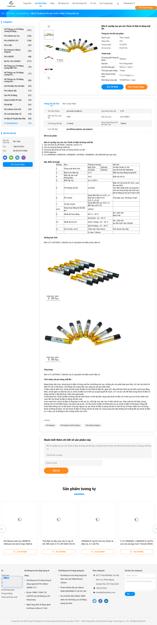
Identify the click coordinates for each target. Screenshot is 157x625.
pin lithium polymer (93, 425)
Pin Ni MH (17, 104)
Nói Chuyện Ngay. (146, 8)
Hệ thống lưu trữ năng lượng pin (71, 571)
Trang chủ (5, 575)
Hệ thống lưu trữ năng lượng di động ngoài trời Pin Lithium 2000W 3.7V (39, 584)
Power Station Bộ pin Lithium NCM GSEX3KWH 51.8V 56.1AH (73, 589)
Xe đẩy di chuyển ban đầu (17, 118)
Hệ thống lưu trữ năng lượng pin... (17, 74)
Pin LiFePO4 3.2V (17, 40)
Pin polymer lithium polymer (17, 51)
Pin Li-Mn (17, 45)
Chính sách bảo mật (9, 597)
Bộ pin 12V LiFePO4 (17, 61)
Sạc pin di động (17, 95)
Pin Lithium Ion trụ (17, 36)
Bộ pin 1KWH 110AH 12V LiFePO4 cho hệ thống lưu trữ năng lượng (38, 596)
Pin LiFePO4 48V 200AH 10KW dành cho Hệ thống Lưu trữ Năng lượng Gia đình (73, 599)
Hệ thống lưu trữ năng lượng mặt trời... (17, 67)
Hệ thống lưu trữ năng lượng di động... (17, 30)
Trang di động (6, 593)
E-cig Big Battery (17, 123)
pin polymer (50, 425)
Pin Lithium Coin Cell (17, 109)
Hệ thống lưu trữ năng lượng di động (36, 573)
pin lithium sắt (17, 90)
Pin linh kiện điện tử (17, 114)
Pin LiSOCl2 (17, 56)
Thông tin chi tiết (51, 104)
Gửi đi (56, 470)
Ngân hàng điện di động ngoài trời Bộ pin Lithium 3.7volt (39, 606)
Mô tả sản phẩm (69, 104)
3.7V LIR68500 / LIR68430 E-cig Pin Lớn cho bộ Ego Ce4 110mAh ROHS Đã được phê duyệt (136, 544)
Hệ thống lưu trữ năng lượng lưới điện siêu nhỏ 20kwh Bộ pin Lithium (73, 579)
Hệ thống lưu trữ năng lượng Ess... (17, 80)
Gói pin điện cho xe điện (17, 86)
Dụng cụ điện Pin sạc (17, 100)
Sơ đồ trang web (7, 590)
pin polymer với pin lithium (70, 425)
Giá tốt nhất (112, 87)
